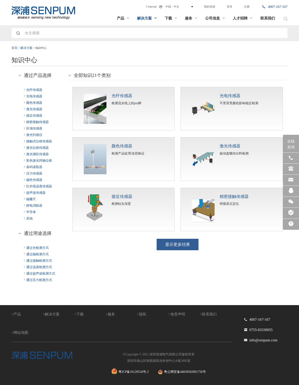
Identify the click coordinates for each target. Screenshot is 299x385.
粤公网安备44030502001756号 (182, 372)
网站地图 (21, 332)
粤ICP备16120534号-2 (130, 372)
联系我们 (267, 18)
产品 (123, 18)
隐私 (143, 314)
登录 (229, 6)
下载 (171, 18)
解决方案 (147, 18)
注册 (247, 6)
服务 (191, 18)
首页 (14, 48)
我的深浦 (209, 6)
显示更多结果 (177, 244)
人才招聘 (243, 18)
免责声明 (177, 314)
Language (151, 6)
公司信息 (215, 18)
